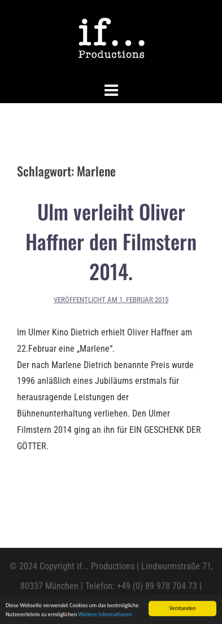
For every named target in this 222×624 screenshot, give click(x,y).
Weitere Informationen (105, 614)
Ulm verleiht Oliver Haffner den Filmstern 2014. (111, 241)
